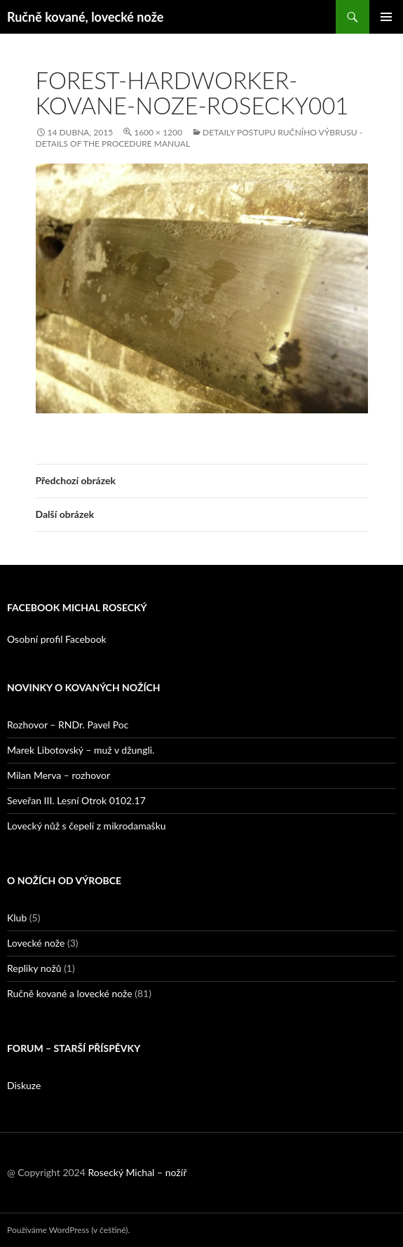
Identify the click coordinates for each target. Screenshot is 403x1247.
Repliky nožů (34, 968)
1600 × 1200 (158, 132)
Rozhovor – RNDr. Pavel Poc (67, 725)
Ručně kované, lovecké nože (85, 17)
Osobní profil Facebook (57, 639)
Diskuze (24, 1085)
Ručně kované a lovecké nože (69, 993)
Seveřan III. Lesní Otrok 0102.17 (76, 800)
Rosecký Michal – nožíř (137, 1172)
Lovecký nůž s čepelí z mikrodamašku (86, 826)
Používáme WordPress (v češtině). (68, 1230)
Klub (17, 917)
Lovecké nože (35, 943)
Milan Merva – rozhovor (58, 775)
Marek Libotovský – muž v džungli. (80, 750)
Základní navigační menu (386, 17)
